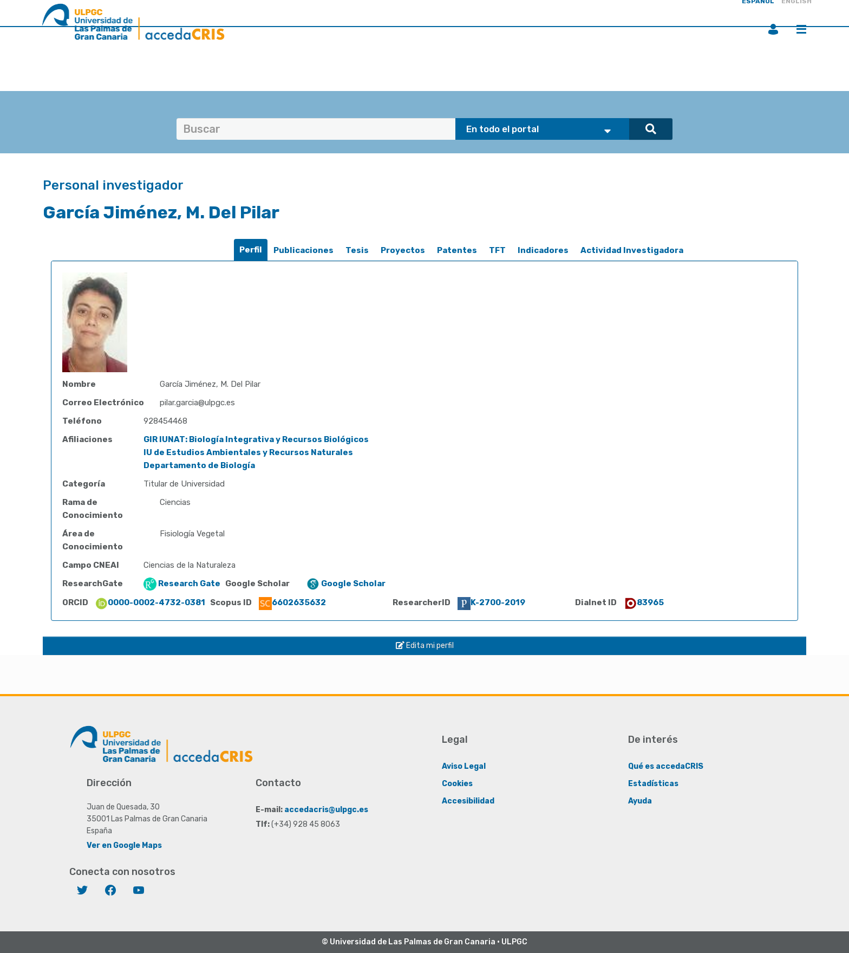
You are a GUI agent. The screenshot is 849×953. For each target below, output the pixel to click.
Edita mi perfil (425, 645)
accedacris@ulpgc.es (326, 809)
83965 (644, 602)
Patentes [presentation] (457, 250)
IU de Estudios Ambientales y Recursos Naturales (248, 452)
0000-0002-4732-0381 (150, 602)
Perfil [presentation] (250, 250)
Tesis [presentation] (357, 250)
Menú (801, 29)
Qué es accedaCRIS (665, 766)
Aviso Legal (464, 766)
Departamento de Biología (199, 465)
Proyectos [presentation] (403, 250)
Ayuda (640, 801)
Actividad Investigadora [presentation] (631, 250)
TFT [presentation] (497, 250)
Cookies (457, 783)
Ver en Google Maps (124, 845)
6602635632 (292, 602)
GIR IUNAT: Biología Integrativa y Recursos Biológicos (256, 439)
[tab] (250, 250)
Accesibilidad (468, 801)
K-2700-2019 (491, 602)
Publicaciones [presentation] (303, 250)
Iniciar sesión (773, 29)
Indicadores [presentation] (543, 250)
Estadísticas (653, 783)
